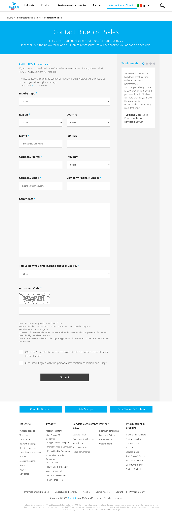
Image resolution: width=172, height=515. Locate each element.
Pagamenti (24, 469)
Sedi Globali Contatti (134, 460)
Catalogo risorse (132, 451)
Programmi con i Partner (109, 430)
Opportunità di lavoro (134, 464)
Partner (104, 424)
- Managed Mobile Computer (59, 446)
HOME (10, 17)
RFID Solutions (52, 462)
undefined (88, 123)
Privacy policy (137, 491)
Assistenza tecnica (80, 447)
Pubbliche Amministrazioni (30, 452)
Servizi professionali (28, 461)
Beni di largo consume (29, 448)
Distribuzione (25, 439)
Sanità (22, 465)
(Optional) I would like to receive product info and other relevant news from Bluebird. (63, 354)
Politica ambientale (133, 439)
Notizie (86, 491)
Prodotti (51, 424)
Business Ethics (132, 443)
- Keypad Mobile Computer (58, 451)
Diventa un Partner (107, 435)
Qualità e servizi (79, 434)
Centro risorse (103, 491)
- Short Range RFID (54, 479)
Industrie (25, 424)
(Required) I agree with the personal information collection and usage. (63, 363)
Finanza (23, 456)
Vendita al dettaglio (27, 430)
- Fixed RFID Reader (55, 471)
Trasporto (24, 435)
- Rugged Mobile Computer (58, 442)
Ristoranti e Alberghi (28, 443)
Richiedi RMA (78, 443)
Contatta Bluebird (133, 469)
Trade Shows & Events (135, 456)
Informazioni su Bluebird (29, 17)
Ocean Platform (105, 443)
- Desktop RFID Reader (56, 475)
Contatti (119, 491)
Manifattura (24, 473)
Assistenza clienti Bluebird (83, 439)
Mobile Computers (54, 430)
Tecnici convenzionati (81, 451)
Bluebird (72, 498)
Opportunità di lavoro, (66, 491)
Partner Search (105, 439)
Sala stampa (131, 447)
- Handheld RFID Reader (57, 467)
